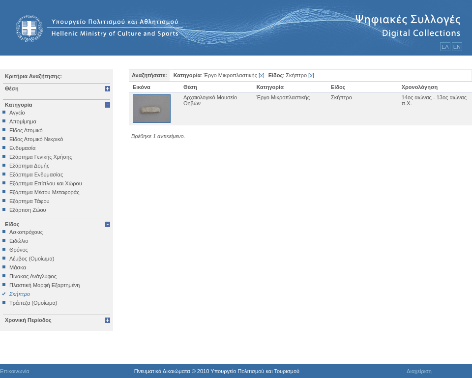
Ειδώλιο (18, 241)
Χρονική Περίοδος (28, 320)
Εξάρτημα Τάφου (29, 201)
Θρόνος (18, 250)
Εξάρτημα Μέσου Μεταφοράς (44, 192)
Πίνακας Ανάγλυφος (33, 276)
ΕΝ (457, 47)
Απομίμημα (22, 121)
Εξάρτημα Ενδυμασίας (36, 174)
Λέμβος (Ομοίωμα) (31, 259)
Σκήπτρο (19, 294)
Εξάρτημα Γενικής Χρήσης (40, 157)
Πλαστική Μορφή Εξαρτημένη (44, 285)
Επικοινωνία (15, 371)
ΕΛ (445, 47)
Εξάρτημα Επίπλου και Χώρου (45, 183)
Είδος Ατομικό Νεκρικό (36, 139)
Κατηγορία (18, 105)
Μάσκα (17, 267)
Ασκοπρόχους (26, 232)
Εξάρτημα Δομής (29, 166)
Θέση (12, 88)
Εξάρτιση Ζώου (27, 210)
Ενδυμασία (22, 148)
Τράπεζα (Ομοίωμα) (33, 303)
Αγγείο (17, 113)
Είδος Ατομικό (26, 130)
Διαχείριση (419, 371)
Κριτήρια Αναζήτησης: (33, 76)
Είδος (12, 224)
